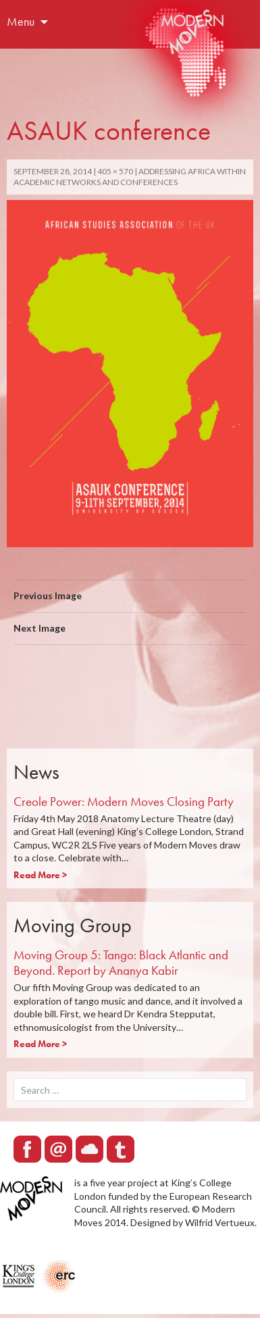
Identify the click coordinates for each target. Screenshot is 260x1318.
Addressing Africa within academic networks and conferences (130, 176)
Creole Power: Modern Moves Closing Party (124, 801)
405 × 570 (115, 171)
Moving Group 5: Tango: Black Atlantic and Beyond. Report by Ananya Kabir (121, 962)
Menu (20, 21)
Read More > (40, 875)
